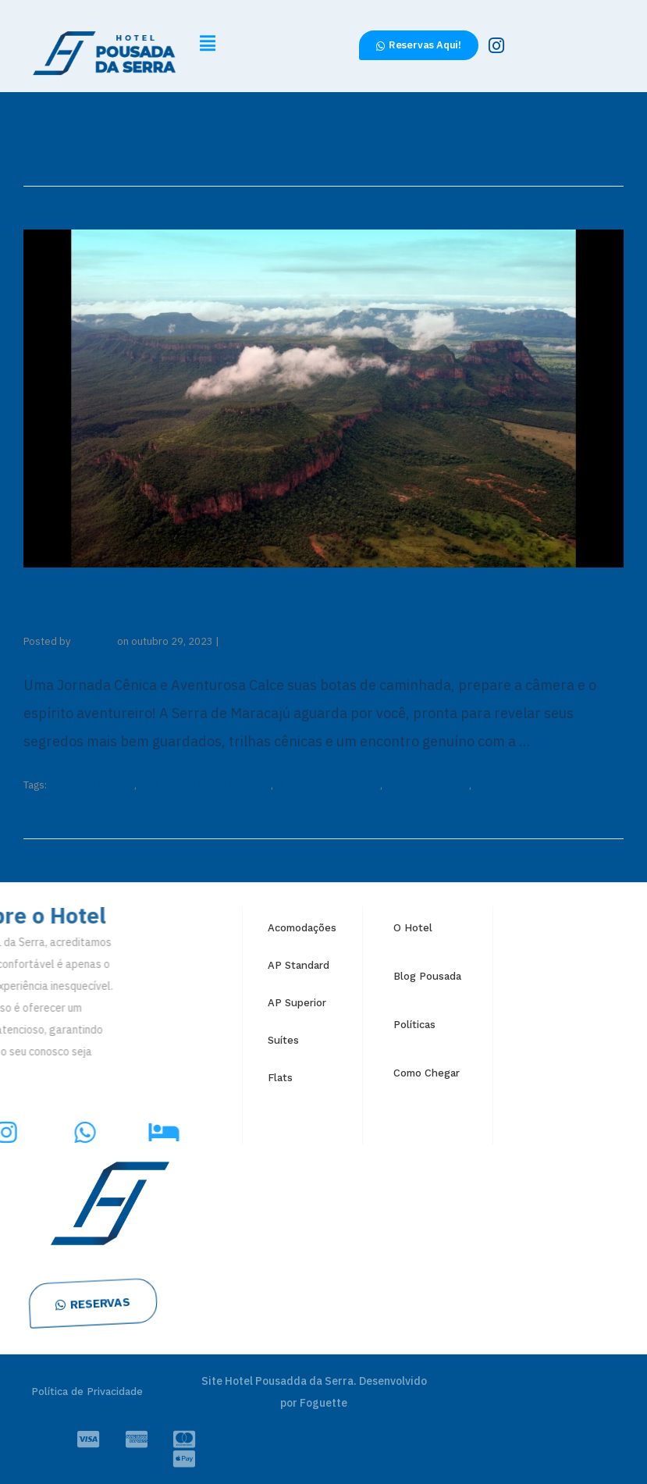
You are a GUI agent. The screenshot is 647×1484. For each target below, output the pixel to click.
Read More (568, 741)
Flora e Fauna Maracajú (328, 785)
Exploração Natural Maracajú (205, 785)
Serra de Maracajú (427, 785)
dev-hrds (94, 641)
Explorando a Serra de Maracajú (241, 601)
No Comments (255, 641)
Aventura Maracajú (91, 785)
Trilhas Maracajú (510, 785)
